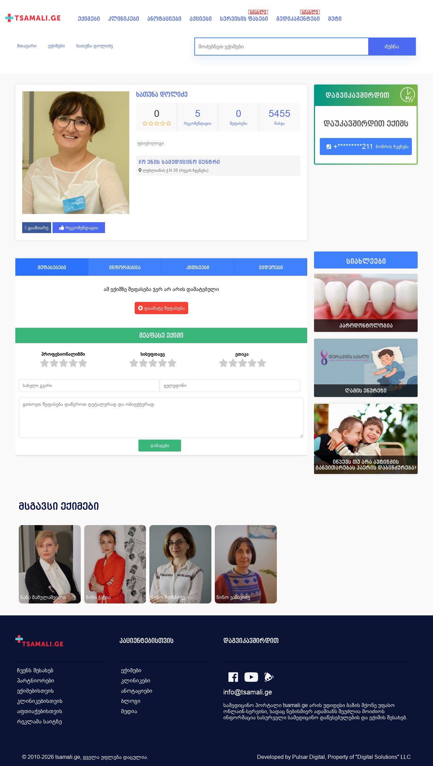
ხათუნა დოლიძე (94, 45)
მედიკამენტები (298, 19)
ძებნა (392, 46)
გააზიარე (36, 227)
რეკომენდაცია (78, 227)
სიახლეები (366, 261)
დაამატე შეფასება (161, 308)
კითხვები (197, 267)
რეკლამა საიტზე (39, 721)
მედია (129, 711)
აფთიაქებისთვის (39, 711)
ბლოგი (130, 701)
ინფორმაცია (124, 267)
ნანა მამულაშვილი (43, 597)
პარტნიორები (35, 680)
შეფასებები (52, 267)
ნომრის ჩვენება (392, 146)
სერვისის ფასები (244, 19)
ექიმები (89, 19)
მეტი (335, 19)
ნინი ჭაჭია (98, 597)
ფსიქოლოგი (150, 143)
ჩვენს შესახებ (35, 670)
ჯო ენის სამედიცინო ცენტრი (179, 162)
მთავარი (26, 45)
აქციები (201, 19)
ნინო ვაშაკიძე (233, 597)
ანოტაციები (164, 19)
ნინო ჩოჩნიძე (168, 597)
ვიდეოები (271, 267)
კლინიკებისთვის (40, 701)
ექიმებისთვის (35, 691)
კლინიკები (123, 19)
